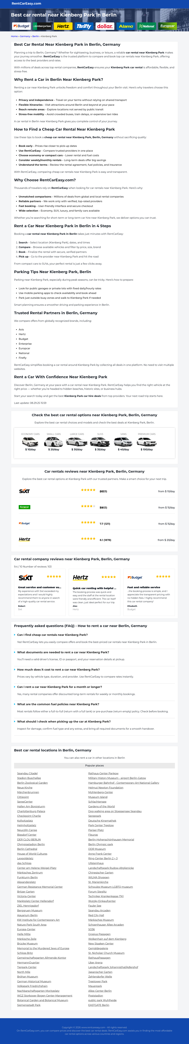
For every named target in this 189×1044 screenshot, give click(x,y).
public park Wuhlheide (102, 1000)
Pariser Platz (96, 830)
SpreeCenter (25, 801)
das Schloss (24, 863)
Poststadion (95, 995)
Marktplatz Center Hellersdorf (35, 901)
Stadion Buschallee (29, 778)
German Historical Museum (34, 981)
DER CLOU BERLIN (29, 839)
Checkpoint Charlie (29, 815)
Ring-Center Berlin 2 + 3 (103, 858)
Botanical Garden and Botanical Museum (42, 1000)
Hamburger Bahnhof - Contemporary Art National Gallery (123, 782)
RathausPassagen (99, 957)
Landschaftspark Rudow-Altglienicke (111, 868)
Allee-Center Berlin (100, 990)
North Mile (23, 972)
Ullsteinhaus (96, 863)
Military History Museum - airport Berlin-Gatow (117, 778)
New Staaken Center (101, 943)
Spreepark (94, 815)
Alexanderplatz (26, 882)
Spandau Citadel (27, 773)
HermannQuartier (28, 962)
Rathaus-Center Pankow (103, 773)
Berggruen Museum (29, 910)
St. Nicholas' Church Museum (106, 953)
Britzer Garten (25, 891)
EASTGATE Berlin (98, 1005)
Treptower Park (97, 981)
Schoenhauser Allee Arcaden (106, 924)
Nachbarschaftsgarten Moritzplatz (38, 990)
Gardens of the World (101, 806)
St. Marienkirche (98, 882)
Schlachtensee (97, 801)
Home (14, 36)
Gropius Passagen (99, 934)
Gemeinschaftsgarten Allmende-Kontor (41, 957)
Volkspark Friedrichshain (32, 986)
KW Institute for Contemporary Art (38, 920)
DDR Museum (97, 849)
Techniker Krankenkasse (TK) (106, 896)
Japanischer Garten (100, 972)
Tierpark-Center (27, 967)
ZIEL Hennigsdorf (28, 905)
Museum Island (97, 797)
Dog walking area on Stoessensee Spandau (115, 811)
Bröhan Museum (27, 976)
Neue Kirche (24, 787)
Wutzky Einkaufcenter (102, 901)
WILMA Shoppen (98, 877)
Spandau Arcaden (99, 910)
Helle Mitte (24, 934)
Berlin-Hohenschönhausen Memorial (111, 839)
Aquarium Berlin (27, 915)
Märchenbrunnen (28, 792)
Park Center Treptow (101, 825)
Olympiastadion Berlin (31, 844)
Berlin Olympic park (100, 844)
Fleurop (93, 834)
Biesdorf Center (27, 834)
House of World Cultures (32, 853)
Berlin (35, 36)
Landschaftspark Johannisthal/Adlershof (113, 967)
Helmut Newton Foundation (105, 787)
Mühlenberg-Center (100, 792)
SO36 (91, 929)
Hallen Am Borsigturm (31, 806)
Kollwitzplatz (25, 820)
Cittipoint (23, 797)
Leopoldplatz (25, 858)
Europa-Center (26, 929)
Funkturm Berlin (27, 877)
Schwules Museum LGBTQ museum (110, 886)
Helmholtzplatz (26, 825)
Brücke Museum (27, 943)
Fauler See (94, 905)
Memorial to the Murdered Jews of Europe (43, 948)
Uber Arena (95, 962)
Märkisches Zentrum (30, 872)
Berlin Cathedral (27, 849)
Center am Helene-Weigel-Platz (36, 868)
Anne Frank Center (100, 853)
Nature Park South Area (31, 924)
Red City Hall (96, 915)
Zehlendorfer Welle (100, 976)
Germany (25, 36)
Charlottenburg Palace (31, 811)
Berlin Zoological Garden (32, 782)
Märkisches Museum (101, 920)
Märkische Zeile (26, 939)
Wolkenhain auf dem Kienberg (107, 939)
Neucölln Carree (27, 830)
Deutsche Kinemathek (102, 820)
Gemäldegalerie (98, 948)
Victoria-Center (26, 896)
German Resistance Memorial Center (40, 886)
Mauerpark (95, 986)
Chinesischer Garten (100, 872)
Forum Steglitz (97, 891)
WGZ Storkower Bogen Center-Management (44, 995)
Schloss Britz (25, 953)
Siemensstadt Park (28, 1005)
